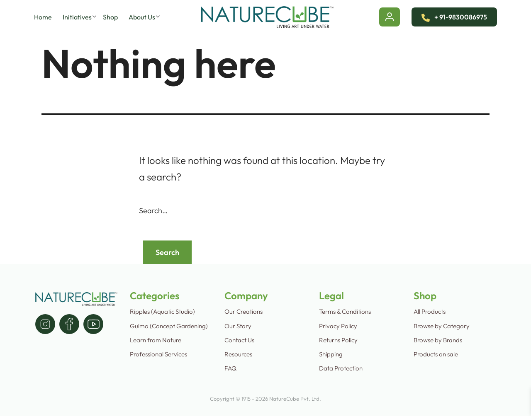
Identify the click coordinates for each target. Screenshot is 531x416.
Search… (153, 210)
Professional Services (158, 354)
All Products (430, 311)
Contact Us (239, 340)
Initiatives (77, 17)
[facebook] (69, 324)
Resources (238, 354)
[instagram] (45, 324)
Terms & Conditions (345, 311)
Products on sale (436, 354)
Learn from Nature (155, 340)
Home (43, 17)
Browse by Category (442, 326)
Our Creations (243, 311)
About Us (142, 17)
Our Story (237, 326)
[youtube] (93, 324)
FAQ (230, 368)
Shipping (331, 354)
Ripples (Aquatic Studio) (162, 311)
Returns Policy (338, 340)
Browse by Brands (438, 340)
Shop (110, 17)
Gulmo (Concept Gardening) (169, 326)
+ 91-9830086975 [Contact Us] (454, 17)
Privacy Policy (338, 326)
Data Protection (341, 368)
